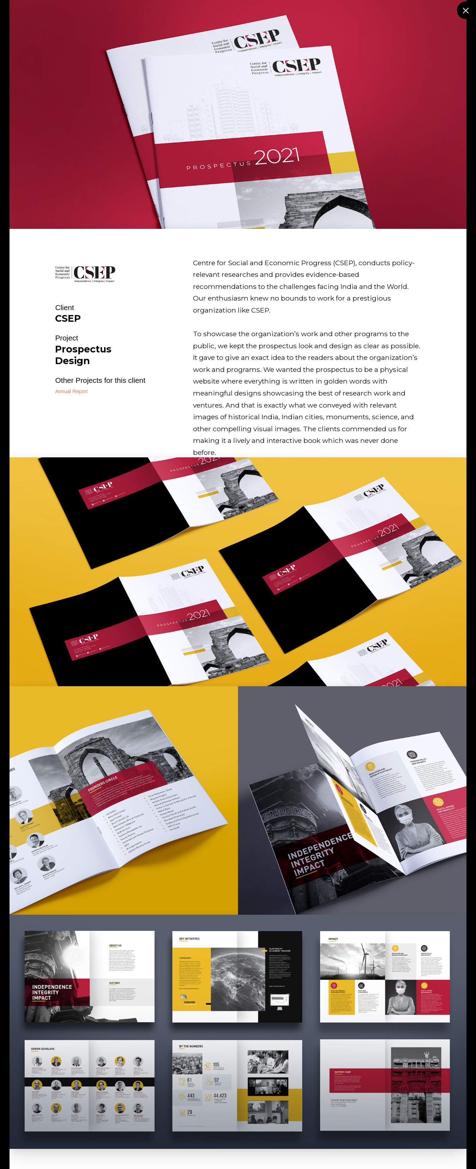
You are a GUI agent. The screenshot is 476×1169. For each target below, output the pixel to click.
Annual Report (71, 391)
